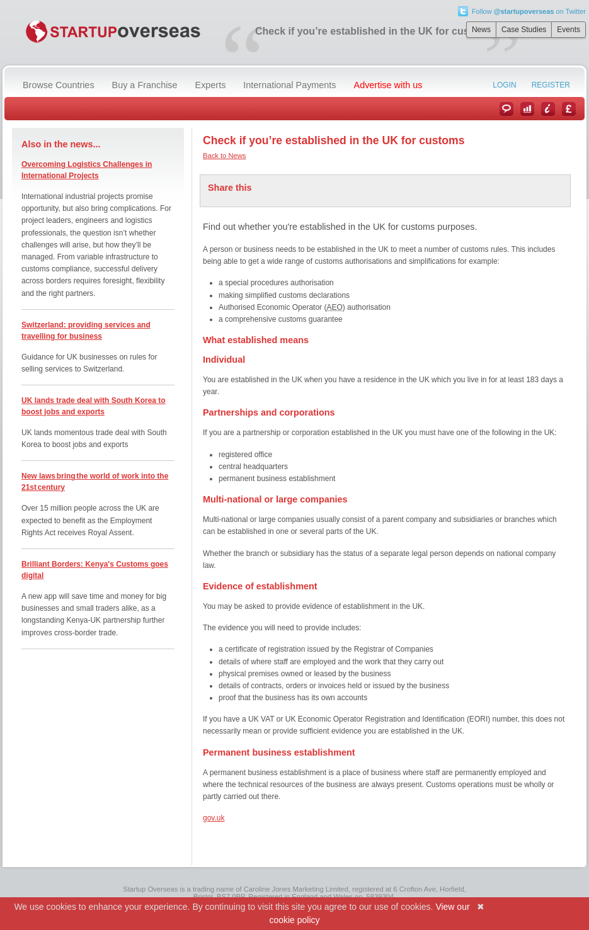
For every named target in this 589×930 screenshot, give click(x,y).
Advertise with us (388, 85)
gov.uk (213, 818)
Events (568, 29)
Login (504, 85)
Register (551, 85)
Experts (210, 85)
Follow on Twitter (529, 11)
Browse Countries (58, 85)
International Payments (289, 85)
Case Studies (523, 29)
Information (548, 109)
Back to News (224, 155)
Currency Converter (569, 109)
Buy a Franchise (145, 85)
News (481, 29)
